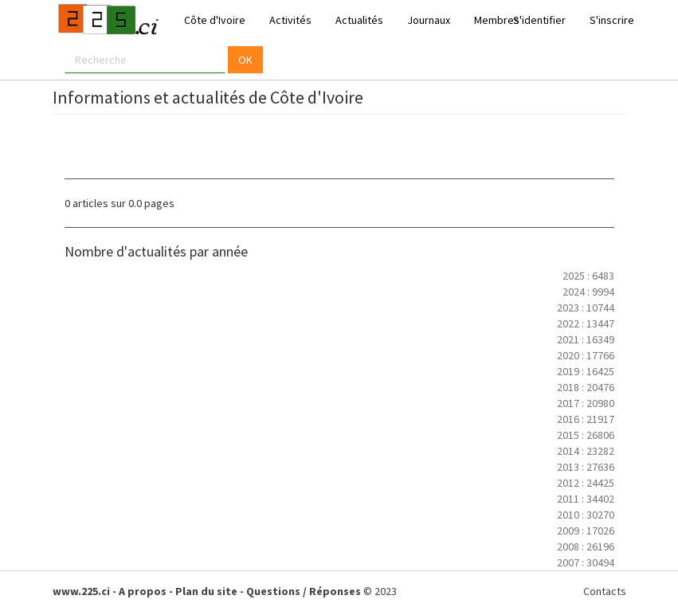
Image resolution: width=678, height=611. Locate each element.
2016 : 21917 (585, 419)
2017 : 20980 (585, 403)
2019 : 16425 (585, 371)
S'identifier (539, 20)
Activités (290, 20)
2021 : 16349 (585, 339)
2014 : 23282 (585, 451)
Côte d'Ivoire (214, 20)
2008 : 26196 (585, 546)
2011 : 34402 (585, 499)
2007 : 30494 (585, 562)
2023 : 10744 (585, 307)
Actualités (359, 20)
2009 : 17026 (585, 530)
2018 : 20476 (585, 387)
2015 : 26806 (585, 435)
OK (245, 60)
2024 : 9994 (588, 291)
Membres (496, 20)
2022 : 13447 (585, 323)
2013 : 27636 (585, 467)
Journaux (428, 20)
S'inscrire (612, 20)
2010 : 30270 (585, 514)
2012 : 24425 (585, 483)
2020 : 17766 (585, 355)
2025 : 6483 (588, 275)
